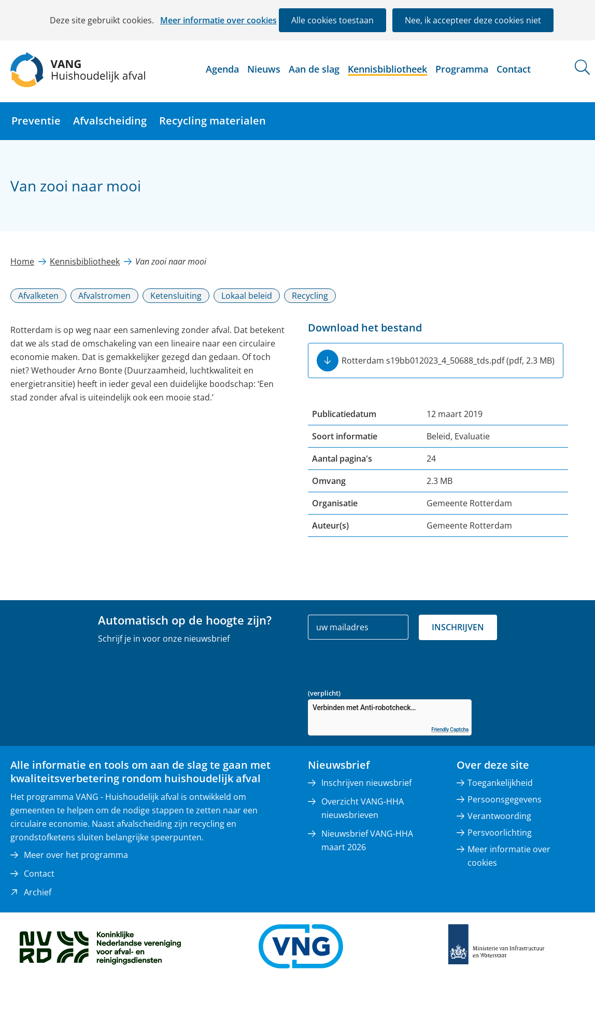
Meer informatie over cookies (218, 20)
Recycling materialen (212, 121)
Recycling (310, 295)
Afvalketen (38, 295)
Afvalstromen (104, 295)
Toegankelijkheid (500, 782)
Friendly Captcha (450, 729)
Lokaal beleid (246, 295)
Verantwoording (499, 816)
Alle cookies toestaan (332, 20)
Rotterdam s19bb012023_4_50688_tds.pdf (448, 360)
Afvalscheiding (110, 121)
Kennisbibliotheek (387, 69)
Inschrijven (458, 627)
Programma (461, 69)
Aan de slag (314, 69)
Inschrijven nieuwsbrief (366, 782)
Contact (514, 69)
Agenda (222, 69)
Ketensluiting (176, 295)
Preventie (36, 121)
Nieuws (263, 69)
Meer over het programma (76, 855)
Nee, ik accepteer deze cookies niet (473, 20)
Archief (37, 892)
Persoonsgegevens (505, 799)
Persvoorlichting (500, 832)
